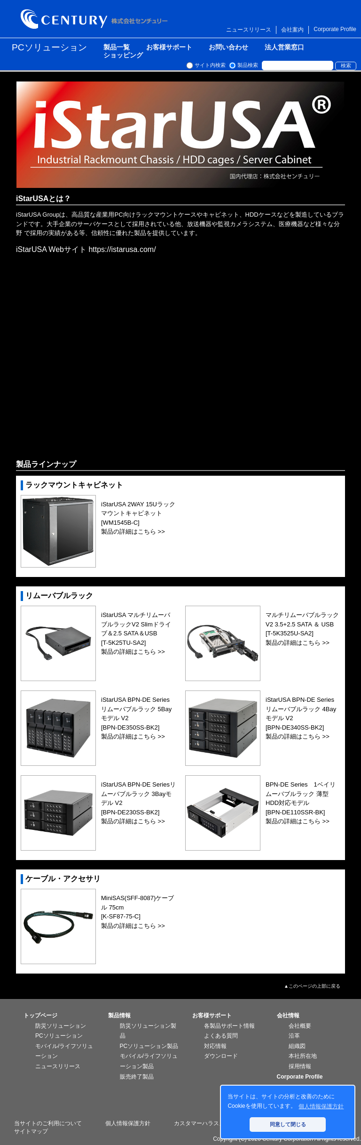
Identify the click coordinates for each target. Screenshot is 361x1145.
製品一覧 (116, 47)
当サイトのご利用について (48, 1123)
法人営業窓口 (284, 47)
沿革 (294, 1035)
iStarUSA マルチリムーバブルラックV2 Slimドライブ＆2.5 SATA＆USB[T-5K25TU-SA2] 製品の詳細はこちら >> (136, 633)
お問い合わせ (228, 47)
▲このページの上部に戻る (312, 986)
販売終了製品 (137, 1076)
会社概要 (300, 1026)
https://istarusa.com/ (122, 249)
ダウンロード (221, 1056)
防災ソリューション (60, 1026)
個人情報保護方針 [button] (321, 1106)
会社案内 (292, 29)
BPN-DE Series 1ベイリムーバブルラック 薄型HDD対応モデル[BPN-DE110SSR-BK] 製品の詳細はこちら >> (301, 803)
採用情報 (300, 1066)
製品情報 (119, 1015)
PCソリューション (49, 47)
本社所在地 (303, 1056)
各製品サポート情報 (229, 1026)
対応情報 (215, 1046)
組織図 (297, 1046)
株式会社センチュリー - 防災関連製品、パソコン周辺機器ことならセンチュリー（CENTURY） (96, 19)
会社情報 (288, 1015)
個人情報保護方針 (127, 1123)
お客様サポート (169, 47)
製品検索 (247, 65)
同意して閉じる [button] (288, 1124)
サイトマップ (31, 1131)
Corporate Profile (335, 29)
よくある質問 (221, 1035)
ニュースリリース (248, 29)
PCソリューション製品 (149, 1046)
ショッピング (123, 55)
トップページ (40, 1015)
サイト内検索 (210, 65)
